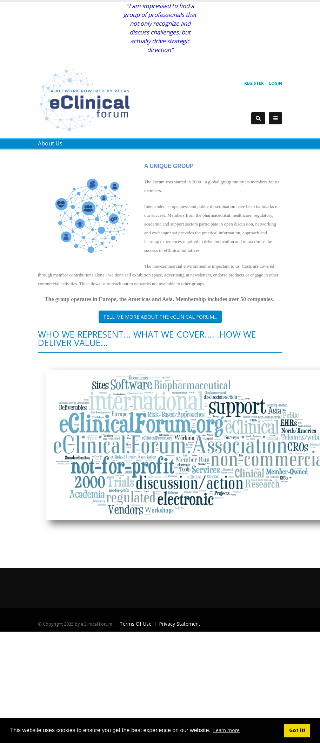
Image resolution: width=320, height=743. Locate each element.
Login (275, 83)
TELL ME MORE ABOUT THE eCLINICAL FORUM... (160, 316)
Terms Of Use (136, 623)
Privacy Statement (179, 623)
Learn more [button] (226, 730)
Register (254, 83)
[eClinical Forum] (87, 99)
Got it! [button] (297, 730)
